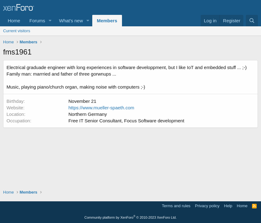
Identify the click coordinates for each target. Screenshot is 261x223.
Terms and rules (176, 205)
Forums (37, 20)
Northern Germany (87, 114)
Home (14, 20)
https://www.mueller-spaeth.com (101, 107)
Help (228, 205)
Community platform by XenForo (131, 217)
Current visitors (16, 30)
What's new (71, 20)
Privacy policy (207, 205)
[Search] (252, 20)
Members (107, 20)
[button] (50, 20)
